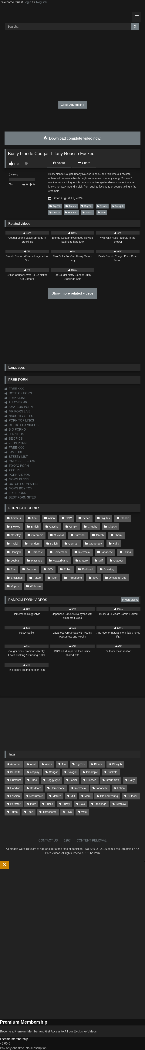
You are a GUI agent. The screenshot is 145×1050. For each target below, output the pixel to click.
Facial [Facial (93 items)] (73, 775)
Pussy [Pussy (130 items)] (66, 799)
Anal (34, 517)
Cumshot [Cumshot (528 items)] (15, 775)
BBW (68, 517)
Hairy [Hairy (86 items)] (131, 775)
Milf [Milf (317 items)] (73, 791)
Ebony (96, 533)
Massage (16, 557)
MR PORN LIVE (17, 411)
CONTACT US (48, 835)
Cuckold (38, 533)
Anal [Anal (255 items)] (32, 759)
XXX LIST (13, 470)
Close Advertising (72, 104)
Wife (102, 212)
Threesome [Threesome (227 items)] (49, 806)
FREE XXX (14, 388)
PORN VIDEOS (17, 474)
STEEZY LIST (16, 456)
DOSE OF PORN (18, 393)
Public (51, 565)
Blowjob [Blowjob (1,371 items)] (117, 759)
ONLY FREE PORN (20, 461)
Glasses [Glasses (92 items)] (91, 775)
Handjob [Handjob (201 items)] (15, 783)
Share (84, 163)
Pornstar (16, 565)
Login (27, 2)
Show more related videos (72, 293)
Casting (53, 525)
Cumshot (58, 533)
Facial (114, 533)
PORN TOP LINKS (19, 420)
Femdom (16, 541)
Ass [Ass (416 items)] (64, 759)
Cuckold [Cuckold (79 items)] (112, 767)
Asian (50, 517)
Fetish (35, 541)
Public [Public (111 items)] (49, 799)
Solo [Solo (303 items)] (82, 799)
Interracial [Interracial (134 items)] (80, 783)
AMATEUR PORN (19, 406)
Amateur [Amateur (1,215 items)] (15, 759)
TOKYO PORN (17, 465)
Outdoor (97, 557)
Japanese (85, 549)
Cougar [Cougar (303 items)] (53, 767)
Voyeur (117, 573)
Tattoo (14, 573)
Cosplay (130, 525)
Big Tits (55, 206)
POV (34, 565)
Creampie (16, 533)
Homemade (39, 549)
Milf (79, 557)
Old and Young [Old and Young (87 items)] (109, 791)
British (34, 525)
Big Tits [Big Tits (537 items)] (80, 759)
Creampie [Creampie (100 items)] (92, 767)
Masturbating (40, 557)
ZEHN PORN (16, 443)
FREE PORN (15, 493)
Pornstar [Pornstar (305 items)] (15, 799)
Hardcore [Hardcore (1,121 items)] (35, 783)
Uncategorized (94, 573)
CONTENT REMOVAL (92, 835)
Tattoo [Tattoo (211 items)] (14, 806)
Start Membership (12, 1047)
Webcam (16, 581)
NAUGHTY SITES (19, 416)
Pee (114, 557)
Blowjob (117, 206)
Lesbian (124, 549)
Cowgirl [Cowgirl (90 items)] (71, 767)
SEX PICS (14, 438)
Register (41, 2)
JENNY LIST (15, 434)
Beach (85, 517)
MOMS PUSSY (17, 479)
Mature (71, 206)
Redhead (70, 565)
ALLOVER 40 (16, 402)
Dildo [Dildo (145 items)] (34, 775)
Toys (72, 573)
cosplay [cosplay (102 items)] (34, 767)
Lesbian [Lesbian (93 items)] (15, 791)
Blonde (102, 206)
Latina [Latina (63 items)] (121, 783)
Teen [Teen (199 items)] (30, 806)
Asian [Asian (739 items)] (48, 759)
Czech (78, 533)
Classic (110, 525)
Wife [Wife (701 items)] (84, 806)
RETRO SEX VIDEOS (22, 425)
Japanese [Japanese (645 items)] (102, 783)
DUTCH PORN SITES (22, 483)
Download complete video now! (72, 138)
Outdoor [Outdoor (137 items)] (132, 791)
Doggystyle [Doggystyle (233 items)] (53, 775)
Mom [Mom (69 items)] (87, 791)
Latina (105, 549)
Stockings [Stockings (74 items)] (100, 799)
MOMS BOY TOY (18, 488)
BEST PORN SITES (20, 497)
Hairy (96, 541)
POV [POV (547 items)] (33, 799)
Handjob (115, 541)
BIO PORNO (15, 429)
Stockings (114, 565)
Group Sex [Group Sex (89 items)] (112, 775)
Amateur (16, 517)
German (54, 541)
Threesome (52, 573)
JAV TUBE (14, 452)
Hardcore (71, 212)
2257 (67, 835)
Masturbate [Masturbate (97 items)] (36, 791)
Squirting (92, 565)
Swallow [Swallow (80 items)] (121, 799)
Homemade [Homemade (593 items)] (58, 783)
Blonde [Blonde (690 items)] (98, 759)
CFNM (72, 525)
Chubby (91, 525)
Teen (31, 573)
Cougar (54, 212)
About (59, 163)
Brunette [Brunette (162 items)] (15, 767)
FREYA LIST (15, 397)
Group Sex (76, 541)
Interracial (63, 549)
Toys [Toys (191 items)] (69, 806)
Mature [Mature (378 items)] (56, 791)
